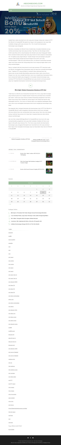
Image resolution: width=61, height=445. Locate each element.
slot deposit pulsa (13, 324)
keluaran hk (11, 334)
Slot (34, 17)
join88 (10, 236)
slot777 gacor (12, 384)
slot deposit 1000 (13, 348)
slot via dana (12, 373)
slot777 (10, 380)
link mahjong (12, 366)
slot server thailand (13, 352)
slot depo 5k (12, 285)
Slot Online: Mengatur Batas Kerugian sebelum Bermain (24, 218)
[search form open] (50, 10)
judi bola (11, 415)
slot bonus (11, 405)
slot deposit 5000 (13, 282)
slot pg (10, 362)
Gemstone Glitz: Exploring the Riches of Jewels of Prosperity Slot (26, 221)
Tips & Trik (39, 17)
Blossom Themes (27, 442)
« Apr (10, 204)
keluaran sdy (12, 345)
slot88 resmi (12, 331)
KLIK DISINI (11, 429)
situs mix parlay (12, 394)
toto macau (11, 387)
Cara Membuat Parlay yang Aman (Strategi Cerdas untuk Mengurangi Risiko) (29, 215)
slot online (11, 261)
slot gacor (11, 257)
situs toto (11, 401)
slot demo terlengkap (14, 296)
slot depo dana (12, 377)
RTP (20, 17)
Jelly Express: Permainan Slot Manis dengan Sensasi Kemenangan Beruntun (28, 212)
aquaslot (11, 232)
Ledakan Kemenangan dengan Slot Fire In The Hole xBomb (25, 224)
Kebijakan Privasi (46, 442)
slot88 (10, 327)
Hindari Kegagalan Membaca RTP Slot (34, 90)
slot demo (11, 306)
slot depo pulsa (12, 317)
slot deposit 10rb (13, 310)
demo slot (11, 299)
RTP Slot (22, 119)
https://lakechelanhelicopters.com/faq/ (18, 408)
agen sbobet (12, 398)
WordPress (40, 442)
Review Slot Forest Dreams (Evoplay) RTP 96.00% (32, 169)
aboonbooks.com (33, 3)
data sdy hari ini (12, 341)
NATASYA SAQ (27, 27)
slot (9, 246)
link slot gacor (12, 412)
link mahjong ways (13, 370)
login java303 (12, 239)
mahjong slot (12, 359)
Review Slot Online (27, 17)
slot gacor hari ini (13, 275)
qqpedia (11, 243)
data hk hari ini (12, 338)
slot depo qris (12, 313)
